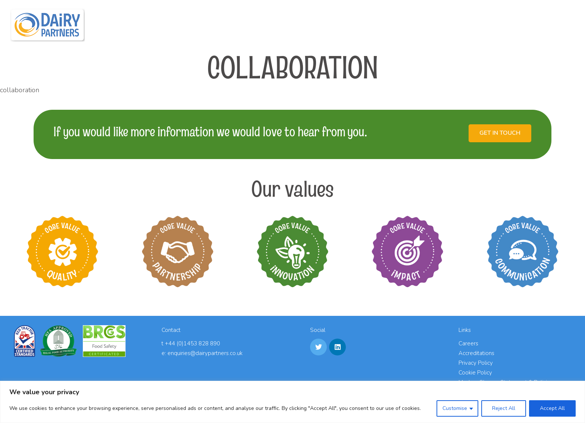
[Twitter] (318, 347)
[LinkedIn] (337, 347)
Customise (454, 408)
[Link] (47, 25)
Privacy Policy (476, 363)
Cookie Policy (475, 372)
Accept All (552, 408)
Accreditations (476, 353)
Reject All (503, 408)
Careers (468, 343)
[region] (292, 402)
